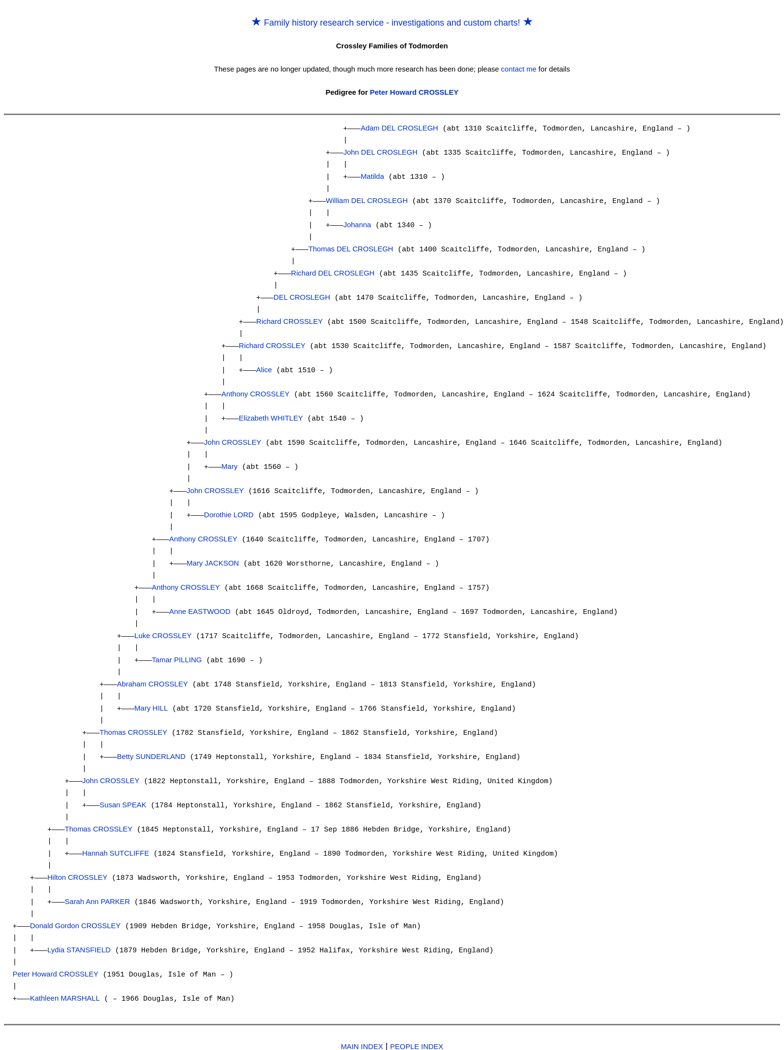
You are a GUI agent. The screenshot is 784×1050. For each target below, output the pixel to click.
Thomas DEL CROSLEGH (350, 247)
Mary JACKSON (213, 555)
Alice (264, 365)
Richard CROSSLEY (289, 318)
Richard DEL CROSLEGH (333, 270)
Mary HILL (151, 697)
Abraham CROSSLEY (152, 673)
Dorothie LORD (229, 507)
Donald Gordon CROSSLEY (75, 910)
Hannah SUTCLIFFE (115, 839)
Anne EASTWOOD (200, 602)
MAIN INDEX (362, 1028)
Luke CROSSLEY (162, 626)
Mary (229, 460)
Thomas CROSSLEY (133, 720)
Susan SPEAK (123, 792)
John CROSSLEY (232, 436)
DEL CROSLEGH (302, 294)
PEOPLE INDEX (416, 1028)
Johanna (357, 223)
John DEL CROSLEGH (380, 152)
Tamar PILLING (177, 649)
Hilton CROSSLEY (77, 863)
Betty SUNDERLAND (151, 744)
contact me (519, 69)
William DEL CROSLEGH (366, 199)
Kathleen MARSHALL (65, 981)
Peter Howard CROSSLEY (414, 92)
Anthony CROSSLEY (255, 389)
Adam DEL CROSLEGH (399, 128)
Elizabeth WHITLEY (271, 412)
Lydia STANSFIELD (79, 934)
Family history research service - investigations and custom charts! (392, 23)
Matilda (372, 176)
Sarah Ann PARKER (97, 886)
